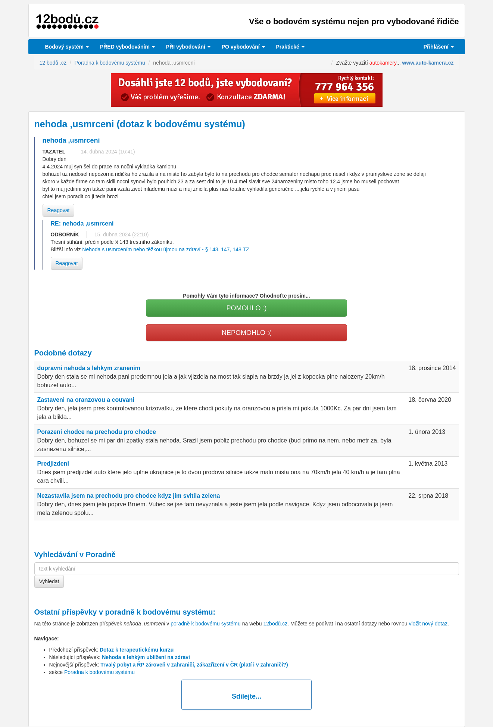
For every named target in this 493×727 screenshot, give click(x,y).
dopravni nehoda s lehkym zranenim (89, 368)
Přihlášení (439, 47)
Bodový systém (67, 47)
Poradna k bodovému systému (99, 672)
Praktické (290, 47)
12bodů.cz (275, 624)
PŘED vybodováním (127, 47)
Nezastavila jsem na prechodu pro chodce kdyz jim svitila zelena (128, 496)
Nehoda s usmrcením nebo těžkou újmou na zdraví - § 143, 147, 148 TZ (165, 249)
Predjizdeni (53, 463)
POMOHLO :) (246, 308)
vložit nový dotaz (428, 624)
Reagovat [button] (58, 210)
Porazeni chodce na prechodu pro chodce (96, 432)
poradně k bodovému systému (159, 612)
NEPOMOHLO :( (246, 332)
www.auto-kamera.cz (428, 63)
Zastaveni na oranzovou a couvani (86, 400)
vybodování (188, 47)
